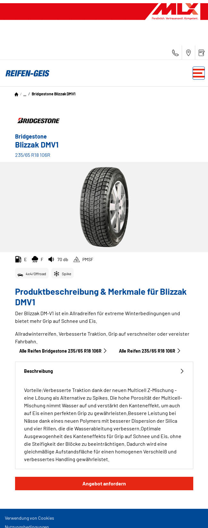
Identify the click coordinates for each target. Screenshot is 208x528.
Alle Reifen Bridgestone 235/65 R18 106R (63, 351)
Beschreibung (104, 371)
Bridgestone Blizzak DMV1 (53, 94)
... (24, 94)
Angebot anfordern (104, 483)
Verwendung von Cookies (29, 518)
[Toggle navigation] (199, 73)
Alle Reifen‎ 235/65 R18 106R (150, 351)
